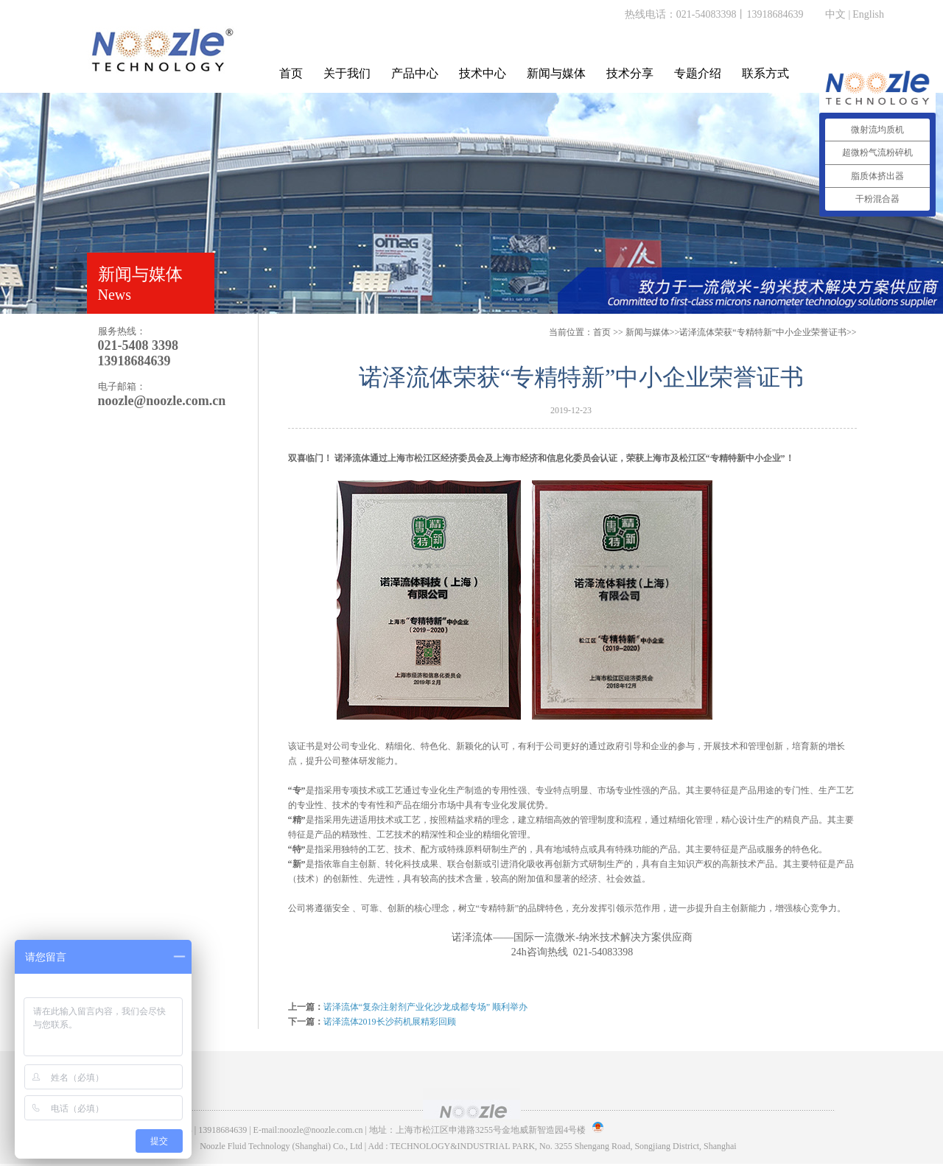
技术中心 (482, 73)
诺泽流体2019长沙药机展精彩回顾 (389, 1021)
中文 (835, 14)
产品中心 (414, 73)
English (868, 14)
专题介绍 (697, 73)
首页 (291, 73)
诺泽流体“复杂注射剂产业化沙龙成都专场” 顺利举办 (425, 1007)
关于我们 (347, 73)
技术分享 (629, 73)
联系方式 (765, 73)
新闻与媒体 (556, 73)
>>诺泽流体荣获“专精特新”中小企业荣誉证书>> (741, 332)
